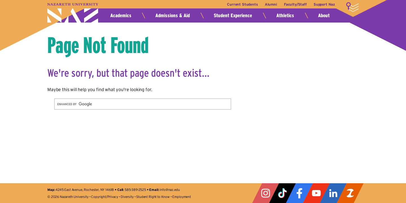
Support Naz (324, 4)
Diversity (127, 196)
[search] (136, 104)
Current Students (239, 4)
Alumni (268, 4)
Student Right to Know (153, 196)
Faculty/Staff (294, 4)
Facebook (299, 193)
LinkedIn (333, 193)
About (324, 15)
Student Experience (233, 15)
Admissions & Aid (172, 15)
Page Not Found (98, 45)
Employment (181, 196)
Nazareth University (72, 13)
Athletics (285, 15)
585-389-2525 (135, 189)
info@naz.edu (170, 189)
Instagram (265, 193)
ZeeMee (350, 193)
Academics (120, 15)
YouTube (316, 193)
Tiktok (282, 193)
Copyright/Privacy (104, 196)
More (352, 7)
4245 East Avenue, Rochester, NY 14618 (85, 189)
